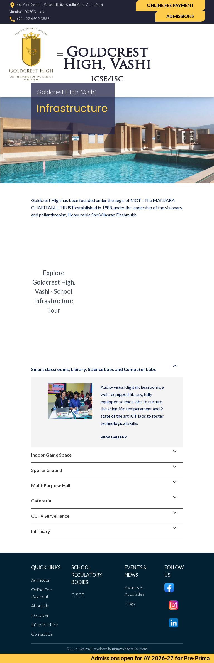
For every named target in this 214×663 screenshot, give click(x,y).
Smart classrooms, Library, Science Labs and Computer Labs (105, 367)
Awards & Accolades (134, 591)
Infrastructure (44, 624)
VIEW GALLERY (114, 437)
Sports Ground (105, 468)
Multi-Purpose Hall (105, 483)
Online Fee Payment (170, 5)
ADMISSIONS (180, 16)
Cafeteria (105, 498)
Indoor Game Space (105, 452)
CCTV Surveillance (105, 514)
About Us (40, 605)
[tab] (107, 369)
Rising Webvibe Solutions (129, 649)
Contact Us (42, 634)
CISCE (77, 594)
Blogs (130, 603)
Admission (40, 580)
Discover (40, 615)
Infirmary (105, 529)
